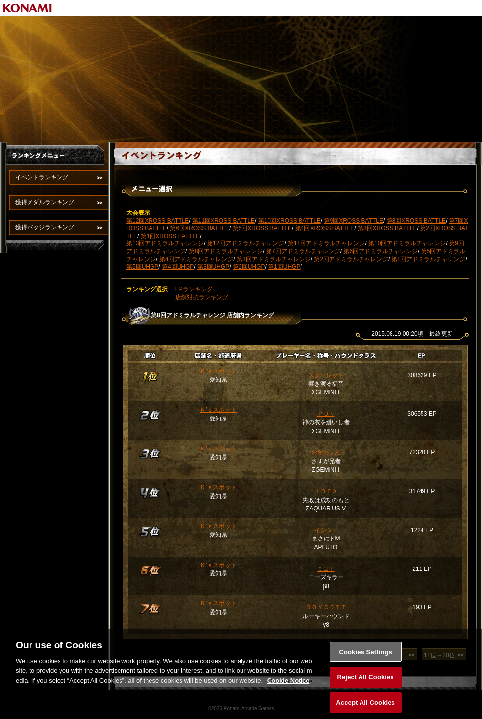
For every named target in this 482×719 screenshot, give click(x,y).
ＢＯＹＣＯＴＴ (326, 607)
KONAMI (27, 8)
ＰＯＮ (326, 413)
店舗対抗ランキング (201, 297)
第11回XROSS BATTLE (223, 220)
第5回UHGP (142, 266)
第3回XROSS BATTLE (387, 228)
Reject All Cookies (365, 682)
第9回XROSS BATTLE (353, 220)
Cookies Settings (365, 656)
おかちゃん (326, 452)
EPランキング (193, 289)
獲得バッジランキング (44, 227)
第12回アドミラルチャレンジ (245, 243)
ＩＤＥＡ (326, 491)
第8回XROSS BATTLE (416, 220)
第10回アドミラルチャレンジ (407, 243)
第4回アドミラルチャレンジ (196, 259)
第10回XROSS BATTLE (289, 220)
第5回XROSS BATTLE (262, 228)
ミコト (326, 569)
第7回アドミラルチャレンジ (303, 251)
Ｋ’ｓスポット (218, 371)
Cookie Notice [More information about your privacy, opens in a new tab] (288, 685)
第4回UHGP (178, 266)
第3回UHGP (213, 266)
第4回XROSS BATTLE (324, 228)
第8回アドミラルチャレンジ (226, 251)
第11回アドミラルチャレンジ (326, 243)
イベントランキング (41, 177)
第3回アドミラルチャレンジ (274, 259)
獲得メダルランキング (44, 202)
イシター (326, 530)
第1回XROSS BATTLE (170, 236)
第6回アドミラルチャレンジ (380, 251)
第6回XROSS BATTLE (199, 228)
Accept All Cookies (365, 708)
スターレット (326, 375)
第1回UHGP (284, 266)
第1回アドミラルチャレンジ (429, 259)
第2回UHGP (249, 266)
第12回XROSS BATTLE (157, 220)
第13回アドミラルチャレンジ (165, 243)
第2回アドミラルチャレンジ (351, 259)
